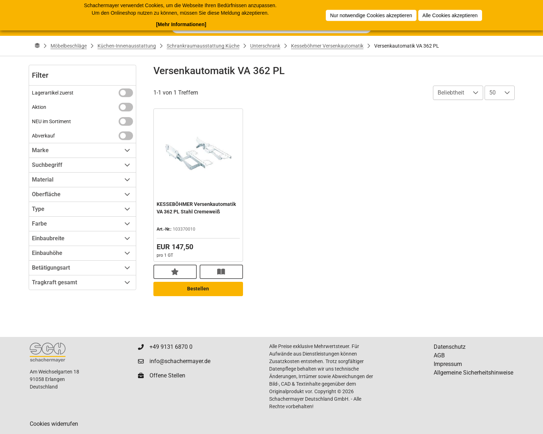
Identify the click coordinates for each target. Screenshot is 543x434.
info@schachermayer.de (179, 361)
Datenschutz (450, 346)
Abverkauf (43, 136)
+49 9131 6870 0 (170, 346)
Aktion (39, 107)
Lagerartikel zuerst (52, 93)
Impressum (448, 364)
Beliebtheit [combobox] (451, 92)
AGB (439, 355)
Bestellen (198, 288)
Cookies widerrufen (54, 423)
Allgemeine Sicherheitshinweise (473, 372)
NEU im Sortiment (51, 121)
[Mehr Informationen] (181, 24)
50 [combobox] (492, 92)
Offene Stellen (167, 375)
